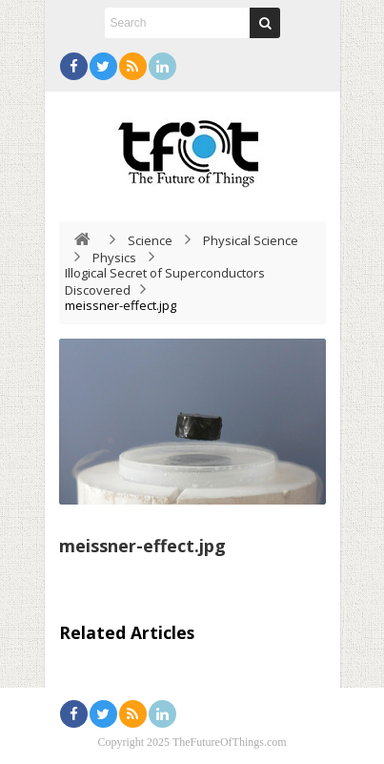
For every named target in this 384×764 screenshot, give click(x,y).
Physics (114, 257)
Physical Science (250, 240)
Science (150, 240)
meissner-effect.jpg (142, 545)
